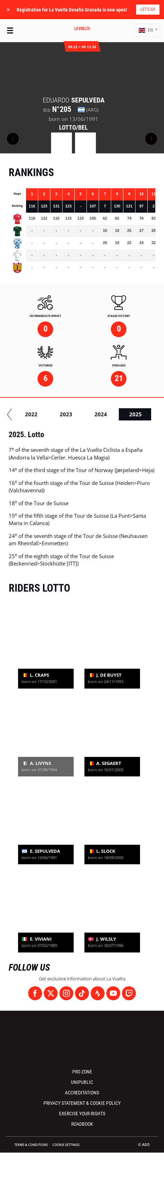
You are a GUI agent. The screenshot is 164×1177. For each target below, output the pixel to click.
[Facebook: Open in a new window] (35, 993)
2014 (47, 414)
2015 (82, 414)
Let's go (147, 9)
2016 (117, 414)
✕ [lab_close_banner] (8, 9)
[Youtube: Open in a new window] (113, 993)
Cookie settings (66, 1144)
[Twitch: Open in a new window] (129, 993)
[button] (148, 30)
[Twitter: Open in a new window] (51, 993)
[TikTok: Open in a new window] (82, 993)
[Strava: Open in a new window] (98, 993)
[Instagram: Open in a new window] (66, 993)
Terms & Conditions (31, 1144)
